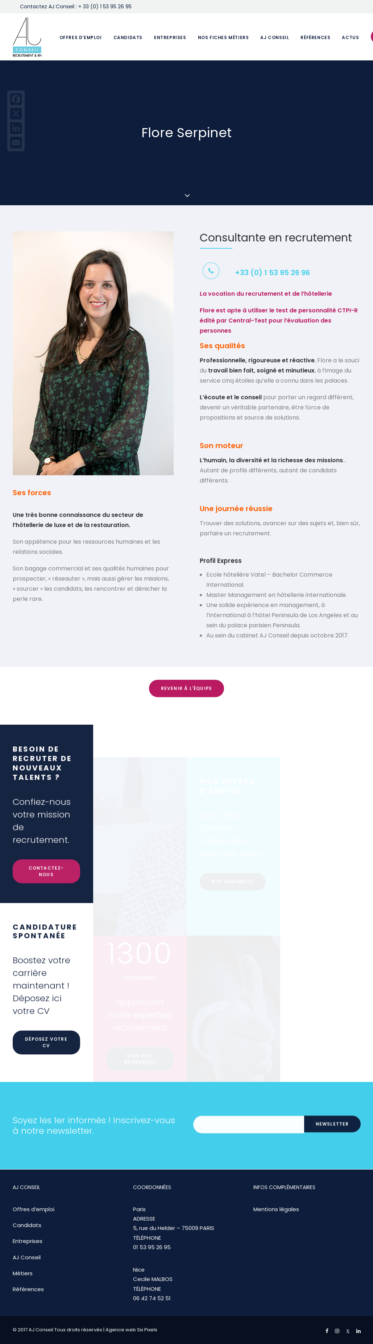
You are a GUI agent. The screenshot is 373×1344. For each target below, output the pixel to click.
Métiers (23, 1273)
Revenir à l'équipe (186, 688)
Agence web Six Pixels (131, 1329)
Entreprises (170, 37)
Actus (350, 37)
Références (315, 37)
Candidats (127, 37)
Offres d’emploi (80, 37)
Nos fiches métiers (223, 37)
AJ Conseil (274, 37)
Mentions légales (276, 1209)
